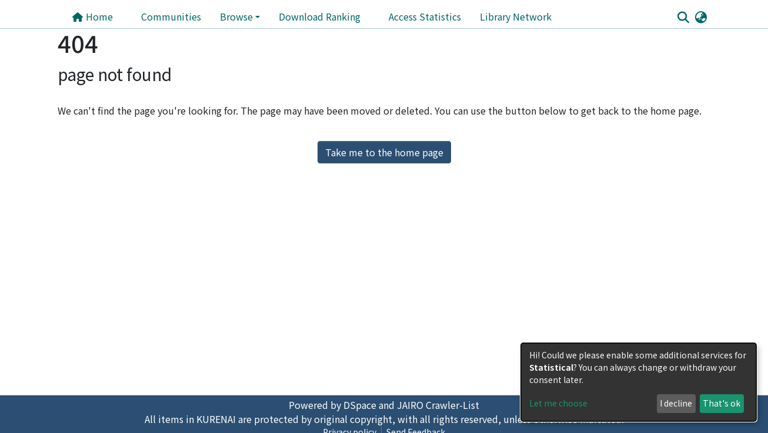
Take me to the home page (384, 152)
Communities (171, 16)
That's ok (721, 403)
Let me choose (558, 403)
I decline (676, 403)
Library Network (516, 16)
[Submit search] (683, 17)
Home (92, 16)
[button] (700, 16)
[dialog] (638, 382)
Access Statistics (425, 16)
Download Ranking (319, 16)
